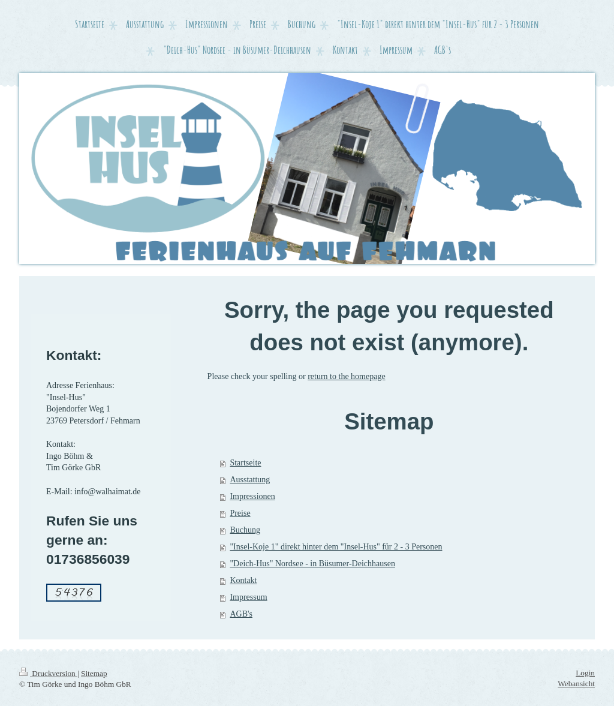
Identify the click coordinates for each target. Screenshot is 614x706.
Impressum (248, 597)
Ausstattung (250, 479)
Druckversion (48, 673)
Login (585, 672)
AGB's (241, 613)
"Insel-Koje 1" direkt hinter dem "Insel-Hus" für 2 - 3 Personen (336, 546)
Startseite (245, 462)
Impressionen (252, 496)
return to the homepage (346, 376)
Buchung (245, 529)
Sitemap (94, 673)
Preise (240, 513)
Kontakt (243, 580)
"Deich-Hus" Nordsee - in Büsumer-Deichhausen (312, 563)
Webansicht (576, 683)
